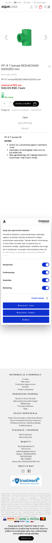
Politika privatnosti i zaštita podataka (25, 423)
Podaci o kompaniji (25, 389)
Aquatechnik (36, 110)
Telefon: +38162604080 (26, 454)
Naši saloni (25, 382)
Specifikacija (25, 123)
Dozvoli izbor (26, 313)
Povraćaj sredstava (25, 406)
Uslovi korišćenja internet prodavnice (25, 420)
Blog (25, 409)
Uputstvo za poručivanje (25, 398)
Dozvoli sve (26, 305)
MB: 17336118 (26, 459)
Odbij (26, 320)
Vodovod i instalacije (20, 110)
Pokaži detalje (37, 298)
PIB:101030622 (26, 456)
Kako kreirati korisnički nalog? (25, 401)
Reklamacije (25, 404)
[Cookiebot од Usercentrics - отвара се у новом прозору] (38, 221)
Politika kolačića (25, 425)
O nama (25, 379)
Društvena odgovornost (25, 384)
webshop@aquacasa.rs (26, 451)
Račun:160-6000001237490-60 (26, 462)
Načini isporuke (25, 437)
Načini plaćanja (25, 435)
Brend (25, 128)
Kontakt (25, 387)
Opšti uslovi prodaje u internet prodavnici (25, 418)
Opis (25, 117)
